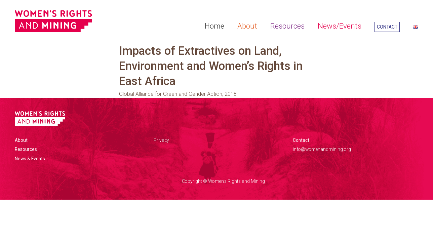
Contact (387, 27)
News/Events (339, 26)
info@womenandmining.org (322, 149)
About (247, 26)
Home (214, 26)
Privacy (161, 140)
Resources (287, 26)
